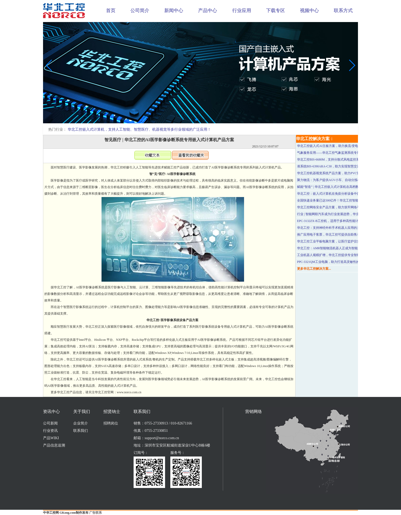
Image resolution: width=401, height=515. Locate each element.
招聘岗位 (110, 423)
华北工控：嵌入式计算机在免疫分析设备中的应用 (331, 193)
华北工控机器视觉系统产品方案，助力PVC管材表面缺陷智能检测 (342, 173)
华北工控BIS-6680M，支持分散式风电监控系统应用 (333, 159)
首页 (110, 10)
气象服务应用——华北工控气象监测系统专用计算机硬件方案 (339, 153)
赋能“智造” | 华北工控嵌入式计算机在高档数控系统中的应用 (339, 187)
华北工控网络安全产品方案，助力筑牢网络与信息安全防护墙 (339, 207)
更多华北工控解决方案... (314, 268)
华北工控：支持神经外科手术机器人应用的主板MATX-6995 (338, 228)
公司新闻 (50, 423)
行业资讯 (50, 431)
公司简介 (139, 10)
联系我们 (80, 431)
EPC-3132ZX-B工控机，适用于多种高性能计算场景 (332, 221)
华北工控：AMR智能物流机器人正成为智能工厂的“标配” (336, 248)
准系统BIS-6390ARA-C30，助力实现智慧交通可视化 (333, 166)
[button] (196, 120)
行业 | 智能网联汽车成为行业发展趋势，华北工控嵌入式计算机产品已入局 (348, 214)
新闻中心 (173, 10)
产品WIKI (51, 438)
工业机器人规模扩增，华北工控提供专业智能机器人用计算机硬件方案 (346, 255)
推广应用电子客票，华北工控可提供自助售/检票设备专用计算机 (341, 234)
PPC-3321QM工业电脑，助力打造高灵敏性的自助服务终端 (337, 262)
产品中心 (207, 10)
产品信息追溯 (54, 445)
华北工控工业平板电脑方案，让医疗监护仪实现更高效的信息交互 (342, 241)
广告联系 (95, 512)
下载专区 (275, 10)
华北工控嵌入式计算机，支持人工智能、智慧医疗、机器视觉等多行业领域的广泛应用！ (139, 129)
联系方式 (343, 10)
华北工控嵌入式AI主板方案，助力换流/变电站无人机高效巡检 (340, 146)
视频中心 (309, 10)
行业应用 (241, 10)
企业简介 (80, 423)
